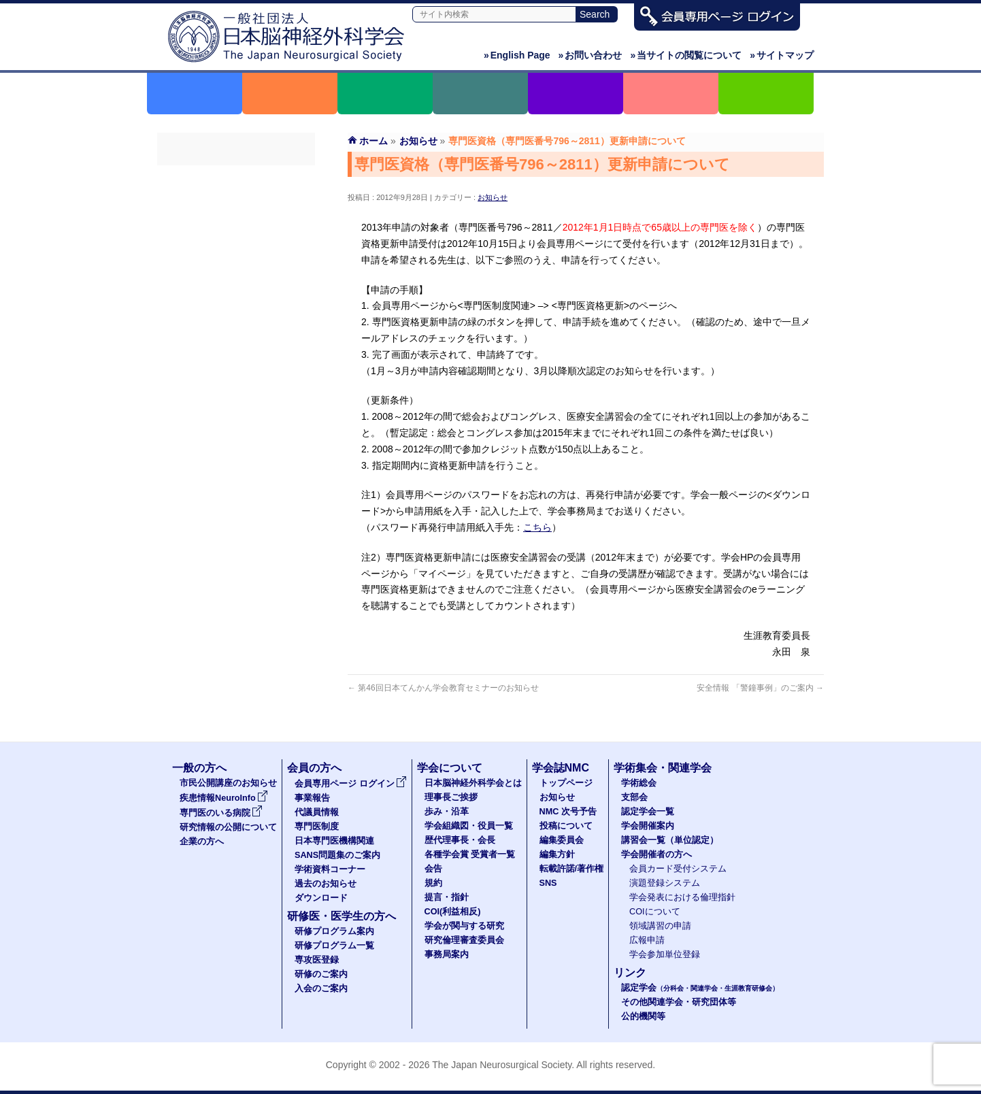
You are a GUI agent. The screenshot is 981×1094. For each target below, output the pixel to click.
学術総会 (638, 783)
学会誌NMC (560, 768)
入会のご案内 (321, 988)
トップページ (566, 783)
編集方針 (557, 854)
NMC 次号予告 (568, 811)
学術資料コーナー (236, 324)
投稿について (566, 826)
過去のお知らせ (236, 349)
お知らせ (493, 197)
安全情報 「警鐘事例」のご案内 (760, 688)
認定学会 (700, 988)
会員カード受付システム (678, 869)
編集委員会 (561, 840)
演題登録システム (664, 883)
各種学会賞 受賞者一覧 (470, 854)
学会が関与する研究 (464, 926)
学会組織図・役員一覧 (469, 826)
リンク (630, 972)
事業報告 (236, 202)
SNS (548, 883)
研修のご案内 (321, 974)
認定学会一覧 (647, 811)
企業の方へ (202, 841)
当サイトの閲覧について (686, 55)
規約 (433, 883)
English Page (517, 55)
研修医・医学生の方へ (341, 916)
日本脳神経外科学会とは (473, 783)
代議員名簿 (236, 226)
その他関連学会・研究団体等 (678, 1002)
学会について (449, 768)
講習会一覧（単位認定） (669, 840)
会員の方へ (314, 768)
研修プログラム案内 (334, 931)
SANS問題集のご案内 (236, 300)
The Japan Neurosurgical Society (501, 1064)
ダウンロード (236, 373)
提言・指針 (447, 897)
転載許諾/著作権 (571, 869)
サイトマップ (782, 55)
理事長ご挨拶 (451, 797)
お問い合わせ (590, 55)
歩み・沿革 (447, 811)
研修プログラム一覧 (334, 945)
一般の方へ (199, 768)
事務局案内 (447, 954)
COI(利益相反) (453, 911)
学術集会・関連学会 (663, 768)
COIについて (654, 911)
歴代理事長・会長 (460, 840)
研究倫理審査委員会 (464, 940)
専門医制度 (236, 251)
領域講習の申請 (660, 926)
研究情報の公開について (228, 827)
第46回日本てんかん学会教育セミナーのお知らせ (443, 688)
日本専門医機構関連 (236, 275)
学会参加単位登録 (664, 954)
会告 (433, 869)
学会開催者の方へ (656, 854)
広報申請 (647, 940)
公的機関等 (643, 1016)
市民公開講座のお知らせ (228, 783)
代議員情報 (317, 812)
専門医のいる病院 (221, 813)
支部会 (634, 797)
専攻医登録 (317, 960)
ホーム (373, 140)
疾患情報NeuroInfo (224, 798)
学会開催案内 (647, 826)
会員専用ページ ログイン (236, 177)
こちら (537, 527)
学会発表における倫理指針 (682, 897)
